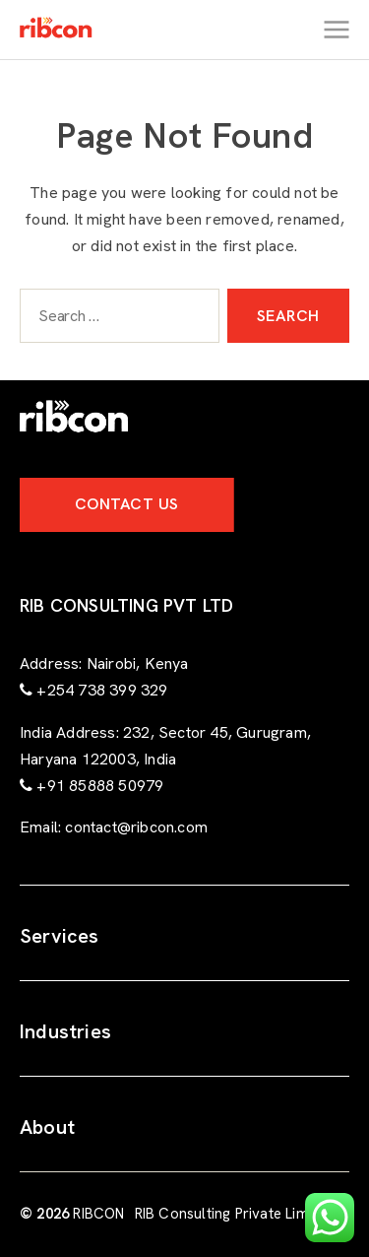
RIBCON (98, 1214)
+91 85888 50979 (99, 785)
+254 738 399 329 (101, 690)
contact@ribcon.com (136, 827)
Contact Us (127, 504)
